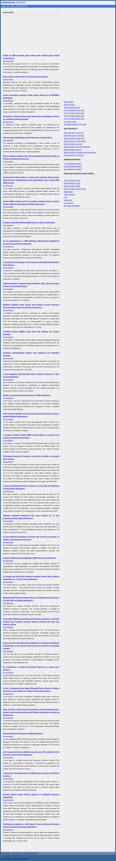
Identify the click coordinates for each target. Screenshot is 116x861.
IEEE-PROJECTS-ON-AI (73, 150)
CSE (4, 6)
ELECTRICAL (69, 203)
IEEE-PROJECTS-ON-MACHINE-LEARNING (80, 152)
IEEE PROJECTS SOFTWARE (75, 141)
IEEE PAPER (21, 2)
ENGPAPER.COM (30, 853)
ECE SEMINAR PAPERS (73, 166)
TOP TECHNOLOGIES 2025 (74, 116)
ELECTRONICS (69, 195)
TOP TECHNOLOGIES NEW (74, 110)
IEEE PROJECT (21, 6)
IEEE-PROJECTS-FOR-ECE (74, 138)
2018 (84, 124)
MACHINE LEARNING (72, 206)
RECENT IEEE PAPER (72, 108)
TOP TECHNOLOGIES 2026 (74, 113)
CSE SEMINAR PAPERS (73, 164)
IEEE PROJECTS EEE (72, 186)
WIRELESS (68, 200)
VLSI (65, 197)
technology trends (70, 122)
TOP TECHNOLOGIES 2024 (74, 119)
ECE (8, 6)
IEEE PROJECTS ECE (72, 181)
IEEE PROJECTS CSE (72, 183)
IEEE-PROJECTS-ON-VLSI (74, 155)
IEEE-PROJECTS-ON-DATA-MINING (77, 147)
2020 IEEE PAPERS (71, 124)
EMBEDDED (68, 192)
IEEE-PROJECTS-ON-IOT (73, 144)
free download (31, 204)
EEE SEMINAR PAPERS (73, 169)
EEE (13, 6)
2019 (80, 124)
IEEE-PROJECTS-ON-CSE (73, 133)
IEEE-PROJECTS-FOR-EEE (74, 136)
